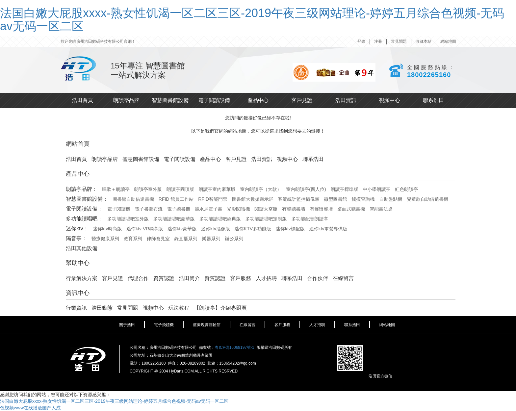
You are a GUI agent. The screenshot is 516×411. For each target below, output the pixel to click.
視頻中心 (389, 100)
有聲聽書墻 (293, 209)
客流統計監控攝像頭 (299, 199)
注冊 (378, 41)
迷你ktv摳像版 (215, 228)
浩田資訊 (345, 100)
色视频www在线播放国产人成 (30, 407)
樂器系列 (211, 238)
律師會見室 (158, 238)
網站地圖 (448, 41)
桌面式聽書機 (351, 209)
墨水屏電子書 (208, 209)
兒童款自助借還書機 (427, 199)
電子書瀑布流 (149, 209)
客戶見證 (301, 100)
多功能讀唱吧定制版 (266, 218)
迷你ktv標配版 (290, 228)
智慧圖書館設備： (87, 199)
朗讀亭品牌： (81, 189)
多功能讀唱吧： (84, 218)
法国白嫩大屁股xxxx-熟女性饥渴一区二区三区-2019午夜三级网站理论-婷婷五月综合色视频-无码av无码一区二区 (252, 19)
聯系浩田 (433, 100)
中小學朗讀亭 (376, 189)
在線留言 (343, 278)
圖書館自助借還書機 (133, 199)
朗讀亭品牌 (126, 100)
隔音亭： (76, 238)
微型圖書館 (335, 199)
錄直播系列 (185, 238)
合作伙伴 (317, 278)
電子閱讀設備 (214, 100)
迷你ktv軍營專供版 (328, 228)
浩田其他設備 (81, 248)
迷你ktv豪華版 (182, 228)
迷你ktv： (77, 228)
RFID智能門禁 (212, 199)
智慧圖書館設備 (170, 100)
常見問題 (399, 41)
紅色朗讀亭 (406, 189)
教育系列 (133, 238)
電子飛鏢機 (164, 324)
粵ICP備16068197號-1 (234, 347)
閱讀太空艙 (265, 209)
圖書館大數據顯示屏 (252, 199)
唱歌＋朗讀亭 (116, 189)
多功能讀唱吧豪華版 (174, 218)
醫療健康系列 (105, 238)
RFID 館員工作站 (176, 199)
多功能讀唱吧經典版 (220, 218)
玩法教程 (179, 308)
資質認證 (163, 278)
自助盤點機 (390, 199)
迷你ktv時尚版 (107, 228)
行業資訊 (76, 308)
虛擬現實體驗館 (206, 324)
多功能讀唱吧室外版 (128, 218)
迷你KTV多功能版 (253, 228)
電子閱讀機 (118, 209)
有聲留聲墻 (321, 209)
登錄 (361, 41)
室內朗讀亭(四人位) (306, 189)
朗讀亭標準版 (344, 189)
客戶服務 (240, 278)
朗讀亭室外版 (148, 189)
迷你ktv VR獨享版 (144, 228)
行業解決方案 (81, 278)
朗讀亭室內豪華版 (217, 189)
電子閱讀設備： (84, 209)
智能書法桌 (381, 209)
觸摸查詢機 (362, 199)
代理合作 (138, 278)
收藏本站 (423, 41)
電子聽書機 (178, 209)
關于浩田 (127, 324)
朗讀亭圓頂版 (180, 189)
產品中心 (258, 100)
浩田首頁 (82, 100)
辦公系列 (234, 238)
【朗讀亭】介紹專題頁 (220, 308)
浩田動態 (102, 308)
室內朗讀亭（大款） (260, 189)
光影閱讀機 (238, 209)
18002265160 (429, 74)
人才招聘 (266, 278)
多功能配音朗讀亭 (309, 218)
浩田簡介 (189, 278)
